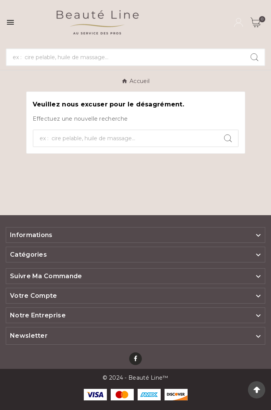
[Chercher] (125, 57)
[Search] (254, 57)
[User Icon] (238, 22)
